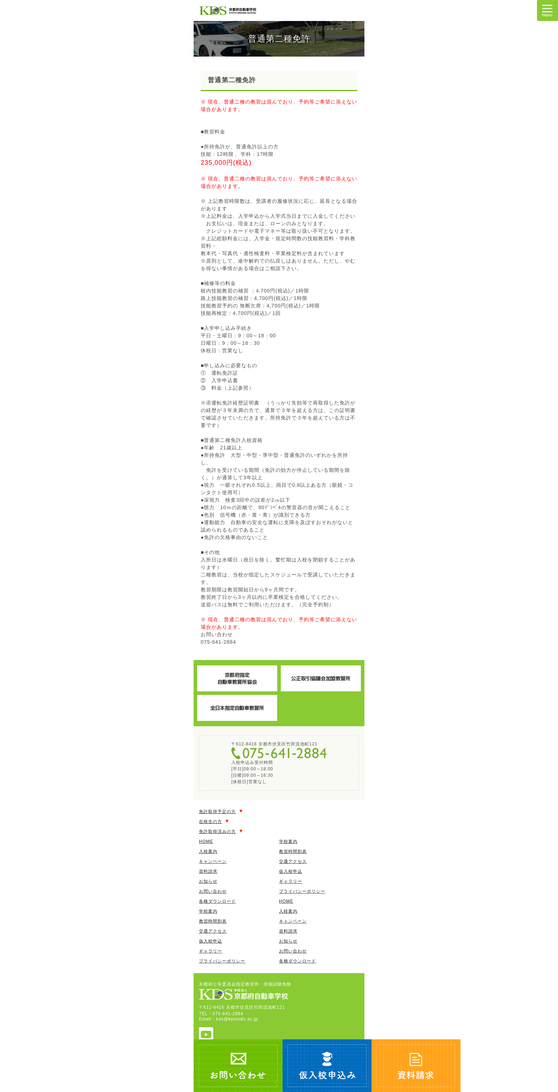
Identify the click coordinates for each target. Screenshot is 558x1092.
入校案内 (208, 851)
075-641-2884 (279, 753)
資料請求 (208, 871)
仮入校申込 (290, 871)
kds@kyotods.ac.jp (237, 1019)
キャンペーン (213, 861)
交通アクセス (293, 861)
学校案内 (288, 841)
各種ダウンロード (217, 901)
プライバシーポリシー (302, 891)
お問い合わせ (213, 891)
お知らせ (208, 881)
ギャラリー (290, 881)
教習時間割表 (293, 851)
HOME (206, 841)
